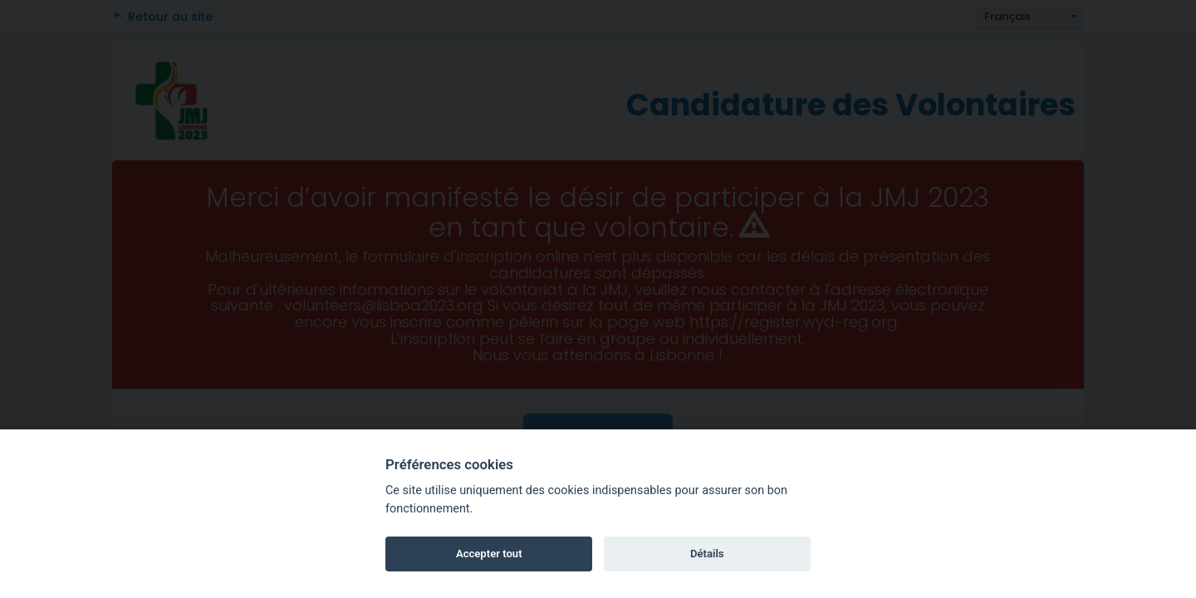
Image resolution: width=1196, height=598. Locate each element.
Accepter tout (489, 553)
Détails (707, 553)
